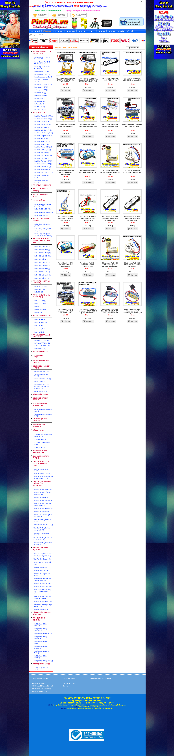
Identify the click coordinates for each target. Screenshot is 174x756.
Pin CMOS (38, 292)
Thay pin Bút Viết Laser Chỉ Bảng (42, 563)
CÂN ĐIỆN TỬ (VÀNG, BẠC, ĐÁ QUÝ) (42, 613)
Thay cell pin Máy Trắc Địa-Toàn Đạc (42, 493)
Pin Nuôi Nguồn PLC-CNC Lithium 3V (42, 58)
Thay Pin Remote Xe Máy (42, 473)
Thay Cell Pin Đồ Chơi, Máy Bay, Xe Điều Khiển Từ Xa (42, 591)
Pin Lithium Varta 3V (41, 144)
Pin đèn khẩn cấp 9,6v (42, 269)
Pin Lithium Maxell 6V (41, 127)
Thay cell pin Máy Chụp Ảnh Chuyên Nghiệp (42, 504)
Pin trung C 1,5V (40, 309)
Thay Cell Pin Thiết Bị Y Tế (43, 525)
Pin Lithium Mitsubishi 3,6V (43, 133)
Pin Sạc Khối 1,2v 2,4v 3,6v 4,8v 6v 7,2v (42, 205)
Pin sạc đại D (39, 332)
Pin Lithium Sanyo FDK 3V (43, 136)
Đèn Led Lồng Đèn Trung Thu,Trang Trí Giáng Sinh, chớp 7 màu (42, 386)
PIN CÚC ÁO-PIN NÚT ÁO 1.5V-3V (41, 282)
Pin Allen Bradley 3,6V (42, 74)
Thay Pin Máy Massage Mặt (42, 559)
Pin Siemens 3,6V (40, 95)
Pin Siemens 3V (40, 93)
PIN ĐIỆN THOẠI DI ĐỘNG (39, 619)
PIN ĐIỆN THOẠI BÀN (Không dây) (40, 451)
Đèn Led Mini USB (40, 391)
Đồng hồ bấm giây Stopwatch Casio (43, 410)
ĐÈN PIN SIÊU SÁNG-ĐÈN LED (41, 367)
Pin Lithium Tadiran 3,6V (43, 147)
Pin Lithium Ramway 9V (42, 167)
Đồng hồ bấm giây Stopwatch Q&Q (43, 415)
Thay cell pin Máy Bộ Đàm (43, 500)
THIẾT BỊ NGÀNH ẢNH (41, 664)
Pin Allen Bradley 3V (41, 71)
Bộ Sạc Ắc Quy (40, 447)
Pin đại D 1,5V (39, 312)
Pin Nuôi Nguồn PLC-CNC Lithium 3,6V (42, 63)
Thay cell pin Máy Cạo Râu (42, 583)
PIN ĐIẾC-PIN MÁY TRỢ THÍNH (40, 361)
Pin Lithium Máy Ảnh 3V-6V (41, 176)
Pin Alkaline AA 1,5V (41, 340)
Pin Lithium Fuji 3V (41, 138)
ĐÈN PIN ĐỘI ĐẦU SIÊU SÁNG (40, 399)
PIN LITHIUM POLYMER (42, 185)
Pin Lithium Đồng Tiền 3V (43, 172)
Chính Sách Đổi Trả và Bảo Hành (42, 686)
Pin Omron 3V (39, 107)
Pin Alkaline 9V (40, 349)
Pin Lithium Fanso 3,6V (42, 169)
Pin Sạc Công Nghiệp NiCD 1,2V (42, 230)
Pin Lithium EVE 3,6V (41, 158)
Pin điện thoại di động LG (43, 633)
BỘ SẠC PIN (38, 430)
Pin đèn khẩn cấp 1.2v (42, 246)
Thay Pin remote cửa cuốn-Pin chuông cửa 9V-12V (43, 477)
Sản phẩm (66, 686)
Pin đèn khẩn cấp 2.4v (42, 250)
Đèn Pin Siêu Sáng (41, 371)
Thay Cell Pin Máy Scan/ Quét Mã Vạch (43, 544)
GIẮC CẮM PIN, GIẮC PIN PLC (41, 457)
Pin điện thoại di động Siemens (40, 637)
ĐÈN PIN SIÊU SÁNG (41, 394)
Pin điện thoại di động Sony (40, 642)
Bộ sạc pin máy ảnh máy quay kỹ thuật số (43, 435)
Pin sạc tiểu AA (40, 319)
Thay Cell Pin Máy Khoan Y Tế (42, 520)
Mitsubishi (42, 35)
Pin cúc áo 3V (39, 289)
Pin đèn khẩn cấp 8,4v (42, 265)
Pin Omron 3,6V (40, 109)
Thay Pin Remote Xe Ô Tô (41, 470)
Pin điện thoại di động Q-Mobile (41, 652)
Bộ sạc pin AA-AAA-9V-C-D (42, 443)
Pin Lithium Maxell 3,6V (42, 124)
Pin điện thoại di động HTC (43, 661)
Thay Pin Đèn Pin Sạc (40, 567)
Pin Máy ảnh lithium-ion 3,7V (41, 181)
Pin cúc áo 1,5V (40, 286)
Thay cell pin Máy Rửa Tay (43, 508)
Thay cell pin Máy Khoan (43, 489)
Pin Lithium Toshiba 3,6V (43, 155)
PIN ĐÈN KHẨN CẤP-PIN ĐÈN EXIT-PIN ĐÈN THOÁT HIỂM (42, 240)
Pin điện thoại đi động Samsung (40, 629)
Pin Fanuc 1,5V (40, 98)
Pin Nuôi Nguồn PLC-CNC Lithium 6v (42, 67)
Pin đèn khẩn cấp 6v (42, 259)
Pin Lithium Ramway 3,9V (43, 164)
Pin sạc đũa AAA (40, 322)
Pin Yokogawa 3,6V (41, 87)
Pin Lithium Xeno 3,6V (42, 141)
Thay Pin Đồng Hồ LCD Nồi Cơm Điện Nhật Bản (42, 579)
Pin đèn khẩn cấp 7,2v (42, 262)
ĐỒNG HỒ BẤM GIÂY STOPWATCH (40, 404)
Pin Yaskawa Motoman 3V (43, 77)
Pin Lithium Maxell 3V (41, 122)
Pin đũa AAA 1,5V (40, 303)
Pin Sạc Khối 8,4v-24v (42, 209)
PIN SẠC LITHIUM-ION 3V (40, 195)
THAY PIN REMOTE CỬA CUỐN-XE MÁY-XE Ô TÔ (41, 463)
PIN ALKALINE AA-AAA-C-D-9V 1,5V (41, 335)
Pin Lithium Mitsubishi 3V (43, 130)
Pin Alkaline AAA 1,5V (42, 343)
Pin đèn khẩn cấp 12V (42, 272)
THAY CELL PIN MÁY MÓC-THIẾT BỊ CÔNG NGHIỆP (42, 483)
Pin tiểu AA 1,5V (40, 301)
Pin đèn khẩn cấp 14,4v (42, 275)
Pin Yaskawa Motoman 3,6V (41, 80)
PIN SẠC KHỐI (39, 200)
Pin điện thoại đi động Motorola (40, 647)
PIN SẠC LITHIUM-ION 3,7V (40, 190)
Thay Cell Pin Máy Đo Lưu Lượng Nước (42, 529)
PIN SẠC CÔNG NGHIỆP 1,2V (41, 219)
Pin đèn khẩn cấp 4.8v (42, 256)
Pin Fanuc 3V (39, 101)
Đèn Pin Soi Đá (40, 382)
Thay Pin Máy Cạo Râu (41, 570)
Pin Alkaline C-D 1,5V (42, 346)
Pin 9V (37, 306)
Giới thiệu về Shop (68, 683)
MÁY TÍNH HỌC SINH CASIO (40, 420)
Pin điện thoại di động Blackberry (40, 657)
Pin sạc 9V (38, 326)
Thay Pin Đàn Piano (41, 609)
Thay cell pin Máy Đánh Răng (43, 586)
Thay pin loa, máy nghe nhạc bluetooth (43, 605)
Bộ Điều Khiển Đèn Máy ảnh (41, 669)
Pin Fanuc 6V (39, 104)
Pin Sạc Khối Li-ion (41, 215)
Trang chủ (34, 35)
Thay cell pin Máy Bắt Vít (43, 512)
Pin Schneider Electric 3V (43, 84)
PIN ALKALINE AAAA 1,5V (40, 356)
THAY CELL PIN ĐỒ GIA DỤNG (41, 549)
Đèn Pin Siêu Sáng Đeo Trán (41, 375)
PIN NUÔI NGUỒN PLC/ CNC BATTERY (42, 52)
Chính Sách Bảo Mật (38, 683)
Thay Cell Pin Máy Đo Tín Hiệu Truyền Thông (43, 539)
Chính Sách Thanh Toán (39, 691)
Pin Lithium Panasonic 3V (43, 116)
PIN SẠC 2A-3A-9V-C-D (42, 315)
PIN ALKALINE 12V (40, 351)
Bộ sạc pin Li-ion (40, 439)
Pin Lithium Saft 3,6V (41, 152)
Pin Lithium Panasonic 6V (43, 119)
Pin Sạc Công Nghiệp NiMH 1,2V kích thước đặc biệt (43, 235)
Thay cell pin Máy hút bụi (43, 601)
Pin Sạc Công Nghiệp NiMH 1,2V (42, 225)
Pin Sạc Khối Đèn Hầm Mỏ (43, 212)
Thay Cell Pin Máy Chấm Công (41, 534)
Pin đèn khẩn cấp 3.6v (42, 253)
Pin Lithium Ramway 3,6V (43, 161)
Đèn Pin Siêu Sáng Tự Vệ (43, 379)
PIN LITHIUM (39, 112)
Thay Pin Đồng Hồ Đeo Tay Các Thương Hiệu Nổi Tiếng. (43, 555)
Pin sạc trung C (40, 329)
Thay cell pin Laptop (41, 497)
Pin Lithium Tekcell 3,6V (42, 150)
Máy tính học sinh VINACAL (39, 425)
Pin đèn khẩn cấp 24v (42, 278)
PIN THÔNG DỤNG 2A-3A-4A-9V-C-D (41, 296)
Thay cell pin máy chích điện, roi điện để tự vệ (43, 597)
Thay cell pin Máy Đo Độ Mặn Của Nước (43, 516)
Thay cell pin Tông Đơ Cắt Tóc (42, 574)
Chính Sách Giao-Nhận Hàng (41, 689)
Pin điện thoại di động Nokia (40, 625)
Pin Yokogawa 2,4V (41, 90)
